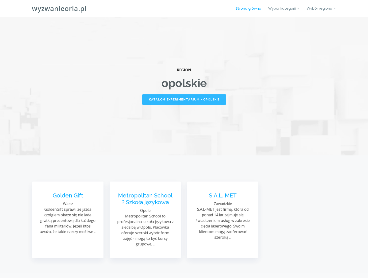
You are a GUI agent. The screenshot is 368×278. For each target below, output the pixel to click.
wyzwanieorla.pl (59, 8)
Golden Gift (67, 196)
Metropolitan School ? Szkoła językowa (145, 199)
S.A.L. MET (222, 196)
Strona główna (248, 8)
